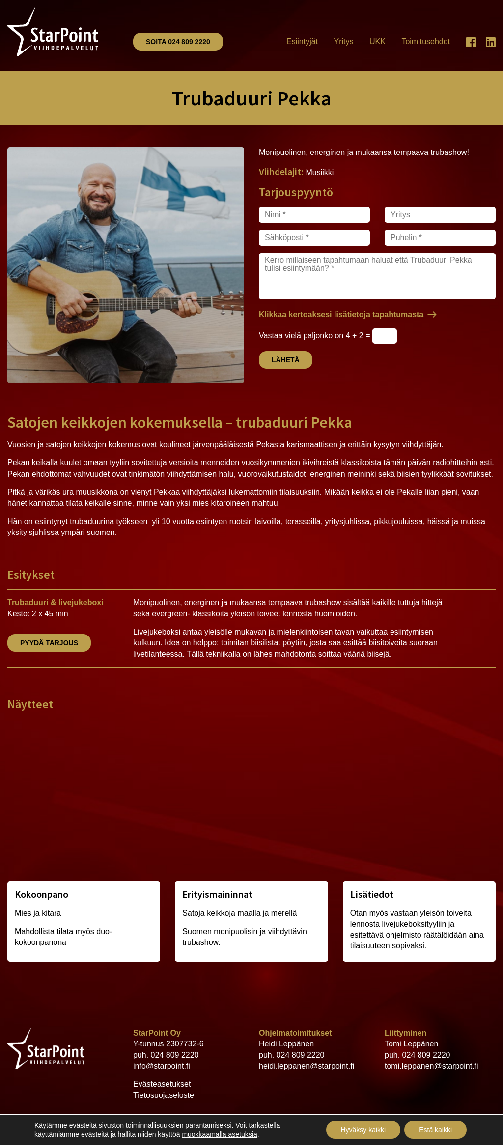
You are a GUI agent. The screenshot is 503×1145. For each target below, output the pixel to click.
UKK (377, 41)
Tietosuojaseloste (163, 1095)
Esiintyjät (302, 41)
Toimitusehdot (425, 41)
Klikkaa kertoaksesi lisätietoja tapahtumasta (341, 314)
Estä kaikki (435, 1130)
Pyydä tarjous (49, 643)
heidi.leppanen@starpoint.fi (306, 1066)
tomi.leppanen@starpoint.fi (431, 1066)
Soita (178, 42)
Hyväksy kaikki (363, 1130)
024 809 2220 (175, 1055)
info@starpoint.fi (161, 1066)
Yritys (344, 41)
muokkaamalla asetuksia (219, 1134)
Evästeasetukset (162, 1084)
